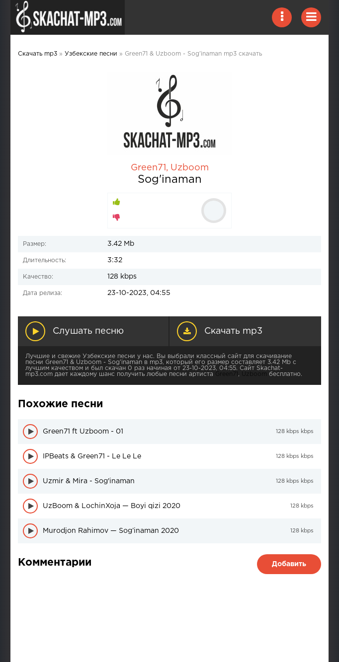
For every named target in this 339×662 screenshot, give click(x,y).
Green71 (148, 168)
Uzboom (189, 168)
